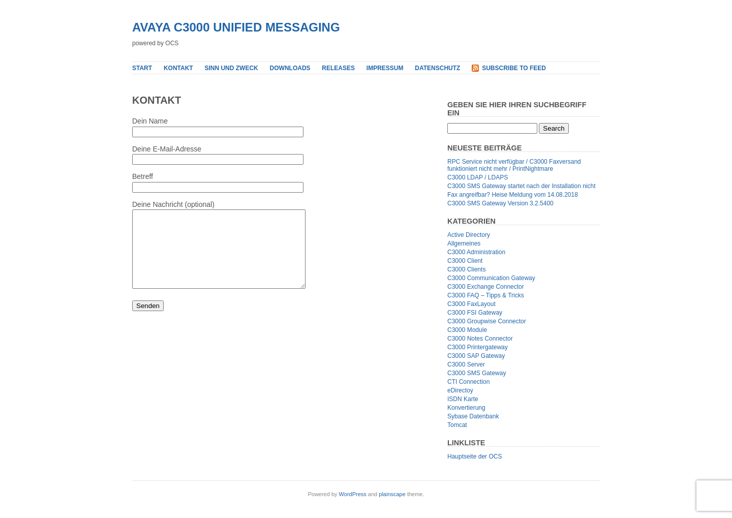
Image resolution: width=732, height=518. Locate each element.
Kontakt (178, 68)
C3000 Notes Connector (480, 338)
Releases (338, 68)
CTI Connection (468, 381)
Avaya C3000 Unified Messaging (236, 27)
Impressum (385, 68)
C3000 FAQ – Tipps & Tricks (485, 295)
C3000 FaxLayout (471, 304)
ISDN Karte (462, 399)
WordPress (353, 494)
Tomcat (457, 425)
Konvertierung (466, 407)
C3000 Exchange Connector (485, 286)
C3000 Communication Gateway (491, 278)
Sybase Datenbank (473, 416)
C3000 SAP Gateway (476, 355)
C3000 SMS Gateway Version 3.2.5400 (500, 203)
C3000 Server (466, 364)
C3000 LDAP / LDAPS (477, 177)
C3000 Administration (476, 252)
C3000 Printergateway (477, 347)
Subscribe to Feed (514, 68)
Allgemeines (463, 243)
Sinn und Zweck (231, 68)
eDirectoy (460, 390)
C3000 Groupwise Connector (486, 321)
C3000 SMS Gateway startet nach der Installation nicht (521, 186)
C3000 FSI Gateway (474, 312)
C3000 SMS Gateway (476, 373)
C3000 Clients (466, 269)
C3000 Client (464, 260)
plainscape (392, 494)
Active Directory (468, 234)
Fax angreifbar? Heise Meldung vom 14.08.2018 (512, 194)
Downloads (290, 68)
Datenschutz (437, 68)
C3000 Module (467, 329)
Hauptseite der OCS (474, 456)
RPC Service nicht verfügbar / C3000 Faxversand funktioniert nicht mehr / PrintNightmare (514, 165)
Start (142, 68)
